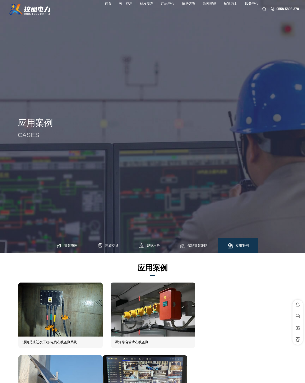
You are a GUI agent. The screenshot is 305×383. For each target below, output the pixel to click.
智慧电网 (67, 246)
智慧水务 (149, 246)
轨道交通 (108, 246)
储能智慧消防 (194, 246)
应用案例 (238, 246)
